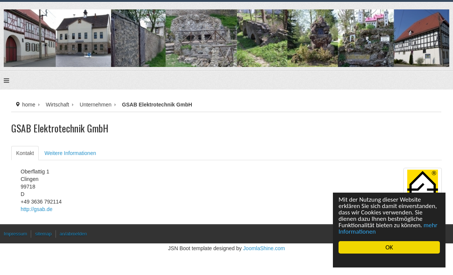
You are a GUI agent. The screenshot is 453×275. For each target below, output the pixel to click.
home (28, 105)
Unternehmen (95, 105)
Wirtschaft (57, 105)
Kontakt (25, 153)
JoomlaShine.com (264, 248)
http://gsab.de (37, 209)
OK (389, 247)
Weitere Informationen (70, 153)
